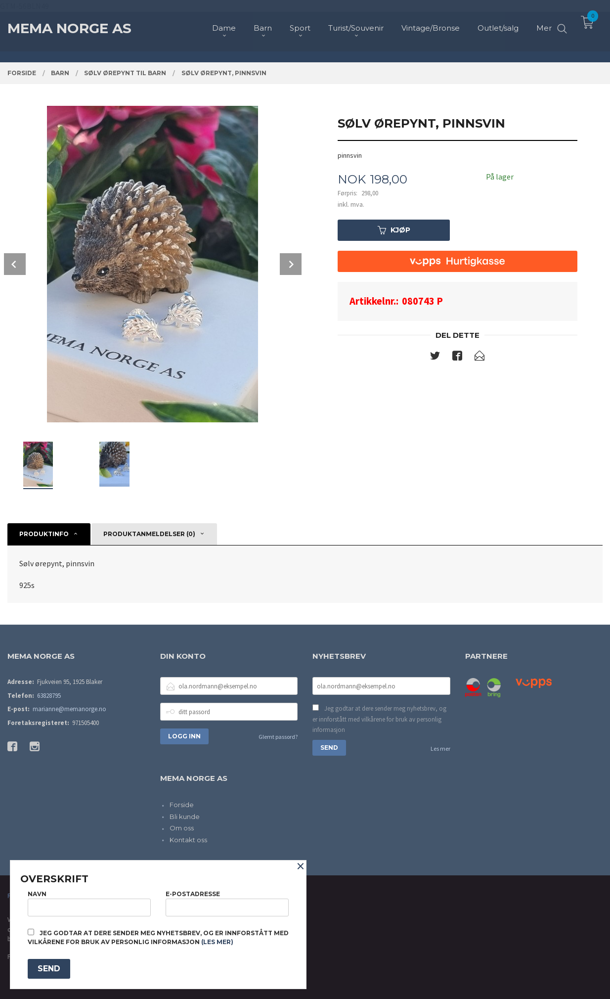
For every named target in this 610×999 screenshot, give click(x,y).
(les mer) (217, 942)
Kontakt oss (188, 840)
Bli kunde (185, 816)
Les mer (440, 748)
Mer (544, 25)
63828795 (49, 695)
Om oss (182, 828)
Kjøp (394, 230)
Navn (89, 903)
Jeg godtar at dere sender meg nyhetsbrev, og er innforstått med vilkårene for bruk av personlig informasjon (379, 719)
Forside (182, 805)
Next (291, 264)
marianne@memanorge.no (69, 709)
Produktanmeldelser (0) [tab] (149, 534)
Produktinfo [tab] (44, 534)
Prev (15, 264)
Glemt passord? (278, 736)
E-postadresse (227, 903)
